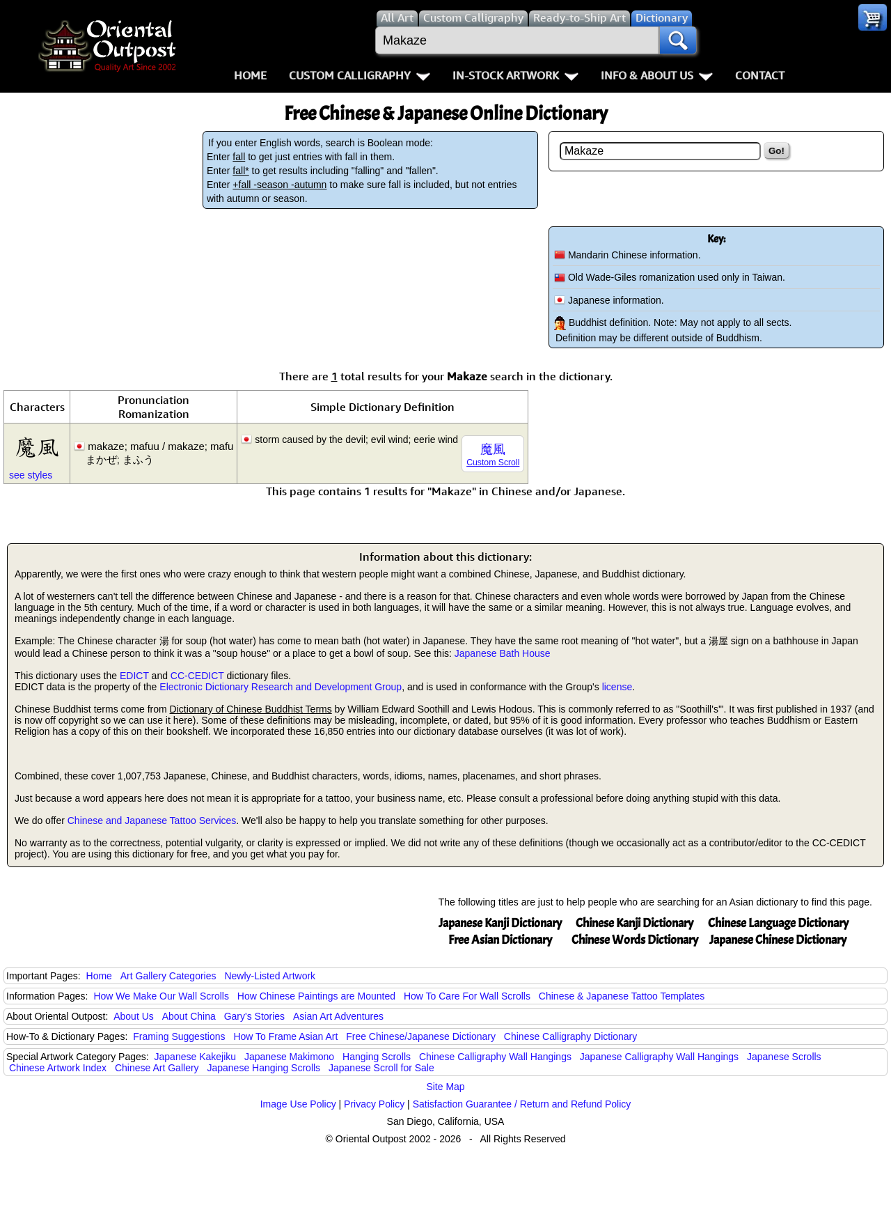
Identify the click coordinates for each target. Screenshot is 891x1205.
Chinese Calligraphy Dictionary (570, 1036)
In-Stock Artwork (515, 75)
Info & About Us (657, 75)
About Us (133, 1016)
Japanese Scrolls (784, 1056)
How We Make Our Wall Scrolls (160, 996)
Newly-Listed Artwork (269, 975)
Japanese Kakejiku (196, 1056)
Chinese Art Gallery (157, 1067)
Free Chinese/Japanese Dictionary (421, 1036)
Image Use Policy (298, 1104)
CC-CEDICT (197, 675)
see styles (30, 475)
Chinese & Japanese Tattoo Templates (621, 996)
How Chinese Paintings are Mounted (316, 996)
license (617, 686)
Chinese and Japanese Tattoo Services (152, 820)
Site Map (445, 1086)
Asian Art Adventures (338, 1016)
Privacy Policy (374, 1104)
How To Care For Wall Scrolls (467, 996)
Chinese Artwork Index (58, 1067)
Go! (776, 151)
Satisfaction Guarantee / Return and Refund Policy (522, 1104)
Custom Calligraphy (359, 75)
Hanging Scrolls (376, 1056)
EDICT (134, 675)
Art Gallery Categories (168, 975)
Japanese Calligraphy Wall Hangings (659, 1056)
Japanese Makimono (289, 1056)
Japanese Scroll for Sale (381, 1067)
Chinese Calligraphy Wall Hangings (495, 1056)
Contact (759, 75)
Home (250, 75)
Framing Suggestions (179, 1036)
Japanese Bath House (503, 653)
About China (189, 1016)
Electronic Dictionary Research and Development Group (280, 686)
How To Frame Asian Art (285, 1036)
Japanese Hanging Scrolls (263, 1067)
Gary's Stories (254, 1016)
